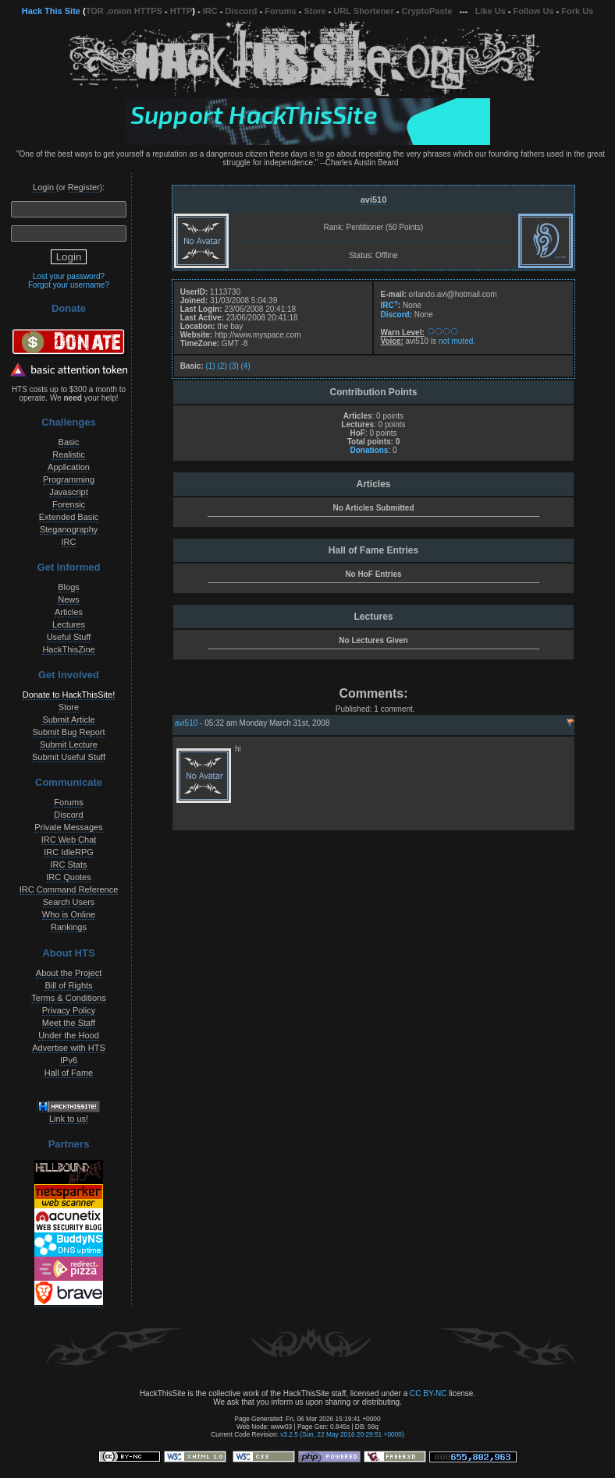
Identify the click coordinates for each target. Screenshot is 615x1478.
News (69, 599)
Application (69, 467)
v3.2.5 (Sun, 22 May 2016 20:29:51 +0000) (342, 1434)
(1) (210, 366)
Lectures (68, 624)
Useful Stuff (69, 637)
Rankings (69, 927)
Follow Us (534, 11)
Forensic (68, 504)
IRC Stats (68, 864)
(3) (234, 366)
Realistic (68, 454)
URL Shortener (363, 11)
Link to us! (68, 1118)
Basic (69, 442)
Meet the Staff (68, 1022)
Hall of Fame (68, 1072)
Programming (68, 479)
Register (84, 187)
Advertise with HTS (68, 1047)
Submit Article (68, 719)
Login (43, 187)
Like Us (490, 11)
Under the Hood (68, 1035)
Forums (280, 11)
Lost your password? (69, 276)
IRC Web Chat (69, 839)
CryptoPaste (427, 11)
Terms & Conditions (68, 997)
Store (314, 11)
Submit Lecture (69, 744)
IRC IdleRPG (69, 852)
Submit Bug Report (69, 732)
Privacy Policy (68, 1010)
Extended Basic (68, 517)
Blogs (69, 587)
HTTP (181, 11)
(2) (221, 366)
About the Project (68, 973)
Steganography (69, 529)
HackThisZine (68, 649)
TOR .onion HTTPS (124, 11)
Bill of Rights (68, 985)
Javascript (68, 492)
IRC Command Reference (69, 889)
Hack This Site (51, 11)
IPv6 (68, 1060)
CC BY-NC (428, 1393)
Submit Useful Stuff (68, 757)
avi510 (374, 199)
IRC (210, 11)
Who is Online (68, 914)
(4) (246, 366)
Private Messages (68, 827)
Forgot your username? (68, 285)
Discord (242, 11)
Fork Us (577, 11)
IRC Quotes (68, 877)
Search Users (69, 902)
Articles (69, 612)
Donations (369, 450)
